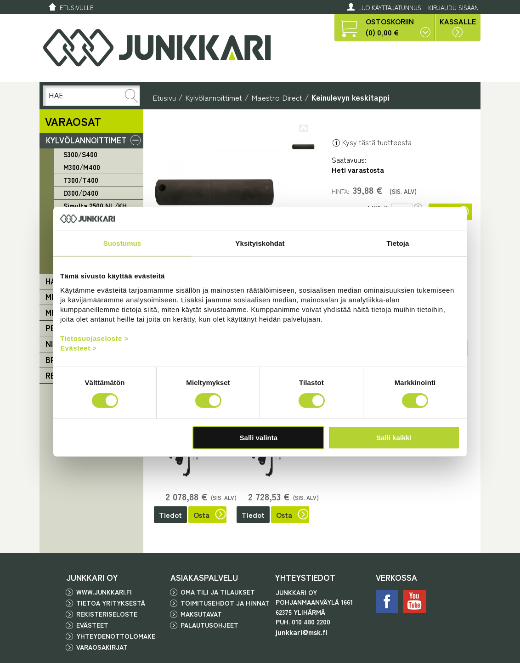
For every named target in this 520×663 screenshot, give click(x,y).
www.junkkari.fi (104, 591)
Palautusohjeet (209, 624)
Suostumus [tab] (122, 243)
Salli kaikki (394, 438)
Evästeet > (78, 347)
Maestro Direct (276, 97)
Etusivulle (77, 7)
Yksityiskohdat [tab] (259, 243)
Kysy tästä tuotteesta (372, 141)
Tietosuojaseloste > (94, 338)
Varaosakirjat (102, 647)
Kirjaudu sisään (453, 7)
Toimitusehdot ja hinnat (225, 602)
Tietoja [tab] (398, 243)
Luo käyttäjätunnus (389, 7)
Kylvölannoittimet (213, 97)
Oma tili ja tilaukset (218, 591)
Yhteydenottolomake (115, 635)
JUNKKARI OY (92, 577)
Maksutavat (201, 613)
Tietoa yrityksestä (110, 602)
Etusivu (164, 97)
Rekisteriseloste (106, 613)
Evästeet (92, 624)
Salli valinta (259, 438)
